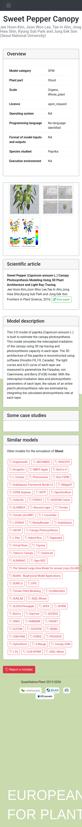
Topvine (38, 545)
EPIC (32, 583)
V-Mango (39, 644)
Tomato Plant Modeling (25, 591)
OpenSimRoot (61, 492)
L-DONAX (16, 522)
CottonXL (16, 499)
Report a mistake (19, 669)
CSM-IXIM (17, 636)
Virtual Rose (18, 545)
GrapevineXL (18, 462)
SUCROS (51, 613)
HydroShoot (18, 644)
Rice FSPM (61, 477)
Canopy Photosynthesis (42, 530)
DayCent (32, 613)
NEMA (52, 628)
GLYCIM (15, 628)
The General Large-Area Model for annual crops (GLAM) (44, 568)
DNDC (14, 621)
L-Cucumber (48, 515)
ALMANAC (17, 560)
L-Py (13, 651)
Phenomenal (38, 477)
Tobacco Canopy (21, 553)
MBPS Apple (39, 469)
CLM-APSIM (32, 651)
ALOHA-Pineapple (21, 606)
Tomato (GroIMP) (21, 515)
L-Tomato (16, 477)
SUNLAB (16, 598)
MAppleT (65, 484)
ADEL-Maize (55, 651)
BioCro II (60, 469)
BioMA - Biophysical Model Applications (35, 575)
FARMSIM (32, 621)
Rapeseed (54, 537)
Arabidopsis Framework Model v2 (31, 484)
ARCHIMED (41, 462)
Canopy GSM (60, 644)
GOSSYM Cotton (58, 499)
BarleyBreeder (39, 522)
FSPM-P (35, 499)
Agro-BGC (38, 560)
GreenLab (45, 553)
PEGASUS (54, 636)
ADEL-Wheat (37, 598)
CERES (35, 636)
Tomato (61, 507)
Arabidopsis (63, 522)
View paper (61, 299)
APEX (44, 606)
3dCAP (15, 530)
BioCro (15, 613)
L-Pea (14, 537)
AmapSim (17, 469)
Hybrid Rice (33, 537)
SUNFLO (16, 583)
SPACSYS (62, 462)
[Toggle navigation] (8, 5)
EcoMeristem (55, 591)
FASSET (51, 621)
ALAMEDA (17, 507)
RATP (41, 492)
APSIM (60, 606)
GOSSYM (34, 628)
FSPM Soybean (20, 492)
